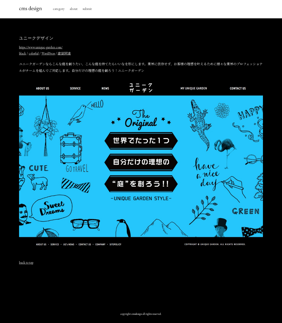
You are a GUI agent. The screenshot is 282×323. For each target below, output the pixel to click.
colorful (34, 53)
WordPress (48, 53)
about (73, 8)
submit (87, 8)
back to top (26, 262)
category (59, 8)
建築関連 (64, 53)
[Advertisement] (141, 287)
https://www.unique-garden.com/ (40, 47)
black (22, 53)
